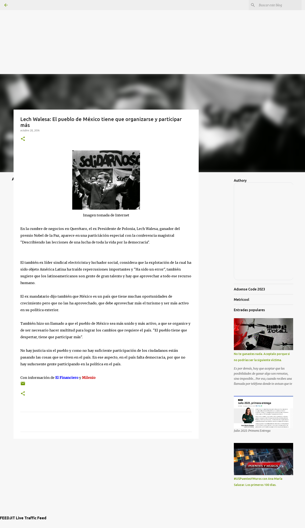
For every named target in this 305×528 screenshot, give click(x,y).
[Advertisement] (152, 29)
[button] (22, 139)
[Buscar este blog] (279, 5)
